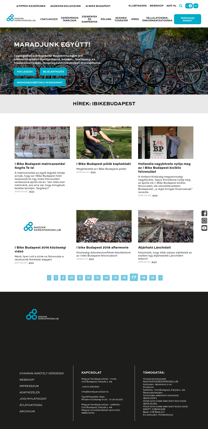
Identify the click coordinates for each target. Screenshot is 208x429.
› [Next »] (160, 277)
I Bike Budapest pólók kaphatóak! (103, 164)
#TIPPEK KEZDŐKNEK (31, 6)
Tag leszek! (25, 72)
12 (88, 277)
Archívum (27, 411)
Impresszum (29, 386)
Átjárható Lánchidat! (154, 247)
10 (71, 277)
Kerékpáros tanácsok (69, 19)
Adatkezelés (30, 392)
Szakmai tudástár (121, 19)
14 (106, 277)
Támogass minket (188, 19)
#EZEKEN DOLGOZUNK (65, 6)
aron (31, 191)
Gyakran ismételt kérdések (42, 373)
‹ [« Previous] (49, 277)
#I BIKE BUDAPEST (97, 6)
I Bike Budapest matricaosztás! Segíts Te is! (40, 166)
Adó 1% (171, 6)
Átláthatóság (31, 405)
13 (97, 277)
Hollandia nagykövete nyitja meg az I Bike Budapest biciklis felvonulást (164, 167)
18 (143, 277)
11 (80, 277)
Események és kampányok (90, 19)
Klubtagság (138, 6)
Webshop (156, 6)
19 (152, 277)
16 (124, 277)
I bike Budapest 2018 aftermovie (102, 247)
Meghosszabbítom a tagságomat (40, 83)
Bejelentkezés (53, 72)
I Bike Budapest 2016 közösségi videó (40, 249)
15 (115, 277)
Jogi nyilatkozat (33, 399)
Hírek (135, 19)
